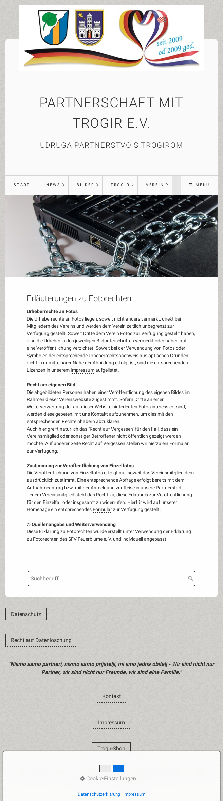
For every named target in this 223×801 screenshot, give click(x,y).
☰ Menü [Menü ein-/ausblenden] (199, 185)
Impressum (82, 370)
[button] (26, 614)
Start (22, 185)
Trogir (120, 185)
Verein (155, 185)
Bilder (86, 185)
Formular (102, 509)
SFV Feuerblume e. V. (90, 539)
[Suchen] (190, 578)
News (53, 185)
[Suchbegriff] (111, 578)
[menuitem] (21, 185)
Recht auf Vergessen (103, 444)
